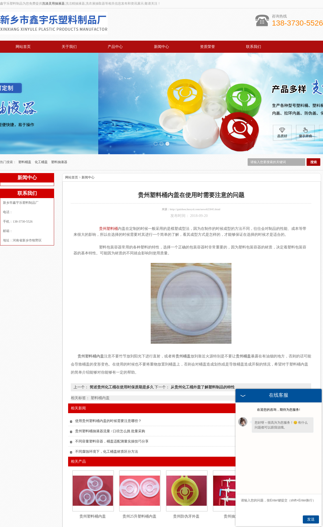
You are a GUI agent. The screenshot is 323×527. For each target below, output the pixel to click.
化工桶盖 (41, 137)
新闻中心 (161, 47)
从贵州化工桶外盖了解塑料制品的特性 (202, 362)
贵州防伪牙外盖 (186, 492)
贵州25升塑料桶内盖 (139, 492)
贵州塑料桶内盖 (92, 492)
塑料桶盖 (25, 137)
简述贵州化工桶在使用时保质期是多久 (122, 362)
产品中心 (115, 47)
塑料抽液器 (59, 137)
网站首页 (23, 47)
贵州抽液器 (233, 492)
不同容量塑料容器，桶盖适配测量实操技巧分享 (112, 416)
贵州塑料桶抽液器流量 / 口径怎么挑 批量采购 (110, 406)
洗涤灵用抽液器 (53, 3)
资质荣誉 (207, 47)
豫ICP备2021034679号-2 (229, 524)
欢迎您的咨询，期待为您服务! (278, 410)
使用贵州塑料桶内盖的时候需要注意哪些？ (108, 396)
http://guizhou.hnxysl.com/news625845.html (195, 184)
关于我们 (69, 47)
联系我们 (253, 47)
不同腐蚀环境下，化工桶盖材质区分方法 (106, 427)
